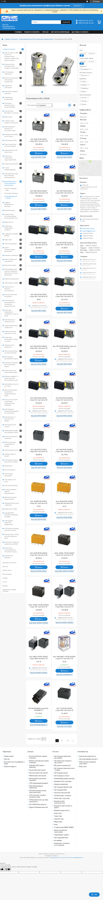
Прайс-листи (7, 570)
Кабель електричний (11, 279)
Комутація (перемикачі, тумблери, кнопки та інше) (11, 313)
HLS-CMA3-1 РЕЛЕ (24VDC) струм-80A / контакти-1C (64, 606)
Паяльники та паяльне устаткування (9, 288)
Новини (5, 578)
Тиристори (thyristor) (11, 164)
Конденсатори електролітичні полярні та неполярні (11, 66)
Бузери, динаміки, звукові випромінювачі (10, 491)
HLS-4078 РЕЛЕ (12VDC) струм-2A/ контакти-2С (64, 502)
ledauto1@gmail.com (88, 231)
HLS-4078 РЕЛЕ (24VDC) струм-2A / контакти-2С (38, 554)
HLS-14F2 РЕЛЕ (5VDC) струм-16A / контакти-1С (39, 295)
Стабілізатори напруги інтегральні (11, 122)
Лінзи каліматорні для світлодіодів (10, 145)
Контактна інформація (60, 32)
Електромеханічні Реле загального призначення (36, 39)
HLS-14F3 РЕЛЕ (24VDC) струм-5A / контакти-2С (64, 399)
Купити (39, 153)
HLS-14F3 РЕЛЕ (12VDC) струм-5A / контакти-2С (38, 399)
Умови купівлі (8, 756)
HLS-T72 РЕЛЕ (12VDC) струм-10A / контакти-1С (64, 709)
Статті (5, 582)
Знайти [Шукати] (65, 22)
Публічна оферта (10, 766)
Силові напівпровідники (10, 168)
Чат (94, 894)
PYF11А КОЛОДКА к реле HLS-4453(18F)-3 (38, 709)
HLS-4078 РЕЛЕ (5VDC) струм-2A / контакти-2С (38, 502)
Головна (18, 32)
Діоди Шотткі (8, 222)
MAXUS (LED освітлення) (37, 776)
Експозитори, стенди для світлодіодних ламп (11, 536)
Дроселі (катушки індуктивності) (10, 498)
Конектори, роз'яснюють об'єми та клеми (11, 339)
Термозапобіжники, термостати (11, 326)
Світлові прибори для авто (88, 759)
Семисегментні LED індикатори (10, 151)
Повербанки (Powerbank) (8, 98)
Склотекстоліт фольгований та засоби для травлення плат (9, 303)
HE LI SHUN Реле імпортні (37, 804)
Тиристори (58, 816)
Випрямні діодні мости (62, 810)
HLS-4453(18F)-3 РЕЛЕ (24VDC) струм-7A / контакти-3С (64, 658)
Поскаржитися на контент (58, 857)
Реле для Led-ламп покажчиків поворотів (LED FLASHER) (11, 402)
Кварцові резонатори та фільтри (11, 504)
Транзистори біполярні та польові (11, 112)
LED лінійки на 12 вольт (10, 480)
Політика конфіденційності (75, 857)
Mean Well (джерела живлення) (36, 787)
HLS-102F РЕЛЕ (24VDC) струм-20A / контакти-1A (39, 192)
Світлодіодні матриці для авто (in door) (11, 529)
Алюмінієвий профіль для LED (64, 778)
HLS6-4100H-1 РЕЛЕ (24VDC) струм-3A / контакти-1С (39, 606)
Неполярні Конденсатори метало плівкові (9, 105)
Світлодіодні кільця (61, 773)
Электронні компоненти (87, 756)
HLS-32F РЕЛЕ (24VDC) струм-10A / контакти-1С (64, 450)
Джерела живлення (61, 784)
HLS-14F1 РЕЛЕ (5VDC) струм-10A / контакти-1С (64, 192)
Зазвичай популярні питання (9, 590)
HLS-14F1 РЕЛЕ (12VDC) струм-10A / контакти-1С (39, 244)
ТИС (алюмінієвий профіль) (38, 783)
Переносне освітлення (8, 86)
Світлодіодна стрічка (61, 776)
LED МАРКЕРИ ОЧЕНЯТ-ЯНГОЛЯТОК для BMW (11, 515)
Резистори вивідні (10, 243)
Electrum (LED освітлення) (38, 773)
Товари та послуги (31, 32)
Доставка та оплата (80, 32)
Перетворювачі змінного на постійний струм (10, 128)
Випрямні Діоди (9, 210)
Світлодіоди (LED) (10, 140)
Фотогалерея (7, 574)
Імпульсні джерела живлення (10, 437)
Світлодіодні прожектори (63, 787)
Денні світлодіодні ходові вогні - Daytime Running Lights (10, 392)
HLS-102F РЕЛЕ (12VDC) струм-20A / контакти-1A (64, 140)
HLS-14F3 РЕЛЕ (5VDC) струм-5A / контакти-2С (64, 347)
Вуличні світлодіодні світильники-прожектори (11, 79)
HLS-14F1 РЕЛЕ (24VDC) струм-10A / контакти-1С (64, 244)
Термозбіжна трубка (11, 283)
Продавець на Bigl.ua (51, 855)
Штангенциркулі (9, 470)
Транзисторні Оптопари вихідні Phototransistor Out (10, 216)
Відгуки (5, 586)
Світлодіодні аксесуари (8, 474)
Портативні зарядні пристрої (11, 92)
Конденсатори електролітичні (59, 802)
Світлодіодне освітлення (9, 73)
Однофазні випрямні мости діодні (11, 135)
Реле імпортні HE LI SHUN (11, 197)
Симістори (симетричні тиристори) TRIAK (10, 158)
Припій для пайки (10, 265)
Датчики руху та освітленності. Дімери (9, 419)
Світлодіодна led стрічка (10, 425)
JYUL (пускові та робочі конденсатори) (37, 796)
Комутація (82, 766)
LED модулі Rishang (10, 485)
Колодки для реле (11, 193)
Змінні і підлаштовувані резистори (9, 249)
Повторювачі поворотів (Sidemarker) (8, 522)
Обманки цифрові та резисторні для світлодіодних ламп (11, 378)
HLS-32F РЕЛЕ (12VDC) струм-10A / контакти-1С (39, 450)
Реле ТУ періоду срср (11, 189)
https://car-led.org (88, 228)
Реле (56, 824)
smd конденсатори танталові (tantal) (10, 352)
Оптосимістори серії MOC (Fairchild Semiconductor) (11, 175)
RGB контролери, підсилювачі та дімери (10, 444)
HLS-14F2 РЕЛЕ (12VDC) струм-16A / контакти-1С (64, 295)
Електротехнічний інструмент (10, 295)
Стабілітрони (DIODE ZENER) (11, 235)
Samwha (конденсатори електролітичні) (37, 791)
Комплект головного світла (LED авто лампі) (11, 364)
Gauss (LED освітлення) (37, 770)
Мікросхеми (8, 117)
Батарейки (58, 840)
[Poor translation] (7, 869)
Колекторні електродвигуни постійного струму (10, 550)
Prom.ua (61, 854)
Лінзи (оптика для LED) (62, 793)
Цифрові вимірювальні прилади (8, 204)
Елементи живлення (11, 255)
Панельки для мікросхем (9, 346)
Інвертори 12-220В (10, 509)
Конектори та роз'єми (62, 798)
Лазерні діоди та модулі (10, 455)
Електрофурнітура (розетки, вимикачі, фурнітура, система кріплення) (11, 272)
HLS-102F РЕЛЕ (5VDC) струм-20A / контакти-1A (39, 140)
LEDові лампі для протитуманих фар (10, 371)
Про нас (45, 32)
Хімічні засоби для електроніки (10, 260)
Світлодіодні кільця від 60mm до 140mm (11, 461)
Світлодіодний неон (11, 450)
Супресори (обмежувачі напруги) (8, 228)
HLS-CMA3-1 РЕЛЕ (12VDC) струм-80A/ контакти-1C (38, 658)
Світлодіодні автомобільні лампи (11, 358)
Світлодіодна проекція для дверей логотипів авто (11, 411)
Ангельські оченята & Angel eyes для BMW (11, 543)
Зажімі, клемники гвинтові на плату (10, 332)
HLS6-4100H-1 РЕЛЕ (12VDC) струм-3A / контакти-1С (64, 554)
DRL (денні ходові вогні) (62, 765)
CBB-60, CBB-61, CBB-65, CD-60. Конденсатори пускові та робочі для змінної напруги (11, 56)
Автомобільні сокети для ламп (11, 385)
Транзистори (59, 819)
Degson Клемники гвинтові (38, 807)
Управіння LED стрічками (62, 781)
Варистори (8, 239)
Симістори (57, 813)
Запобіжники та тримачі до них (9, 320)
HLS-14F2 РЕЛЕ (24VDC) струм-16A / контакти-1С (39, 347)
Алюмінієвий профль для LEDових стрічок (11, 431)
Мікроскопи (8, 466)
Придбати (77, 6)
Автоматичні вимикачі (8, 556)
